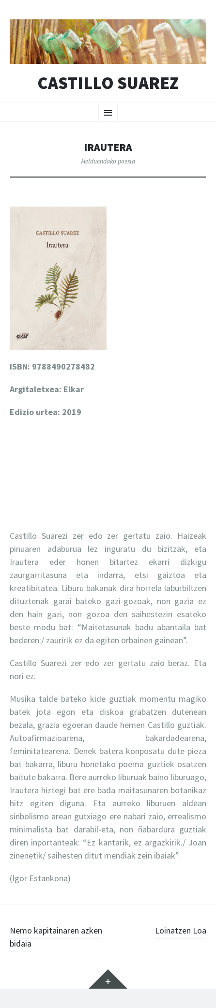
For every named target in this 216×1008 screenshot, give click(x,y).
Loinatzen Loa (180, 930)
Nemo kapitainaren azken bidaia (56, 937)
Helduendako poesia (108, 161)
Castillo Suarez (108, 83)
